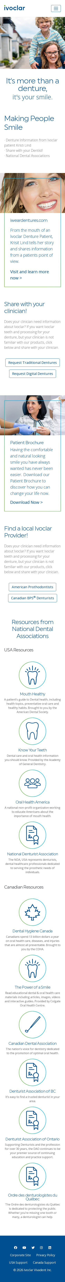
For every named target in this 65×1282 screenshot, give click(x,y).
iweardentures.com (28, 220)
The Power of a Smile (32, 987)
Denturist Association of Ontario (32, 1139)
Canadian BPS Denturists (32, 597)
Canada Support (44, 1262)
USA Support (18, 1262)
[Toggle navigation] (56, 8)
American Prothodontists (32, 587)
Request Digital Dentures (32, 373)
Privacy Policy (45, 1255)
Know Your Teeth (32, 750)
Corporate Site (20, 1255)
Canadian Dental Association (32, 1043)
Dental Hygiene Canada (32, 931)
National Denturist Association (32, 854)
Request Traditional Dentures (32, 362)
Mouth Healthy (32, 694)
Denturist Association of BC (32, 1091)
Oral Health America (33, 802)
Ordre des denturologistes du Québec (32, 1197)
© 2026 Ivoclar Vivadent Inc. (32, 1270)
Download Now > (26, 502)
